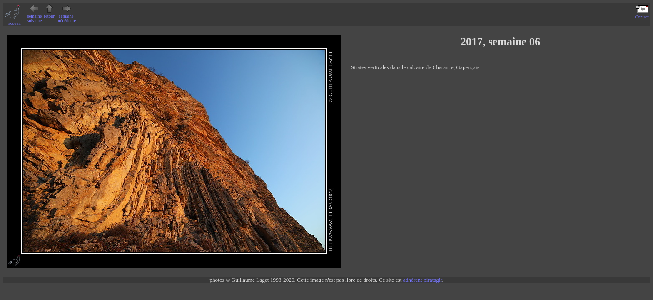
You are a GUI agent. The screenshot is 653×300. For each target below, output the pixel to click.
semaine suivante (34, 16)
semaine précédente (66, 16)
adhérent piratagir (422, 280)
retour (49, 13)
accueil (14, 20)
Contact (642, 14)
